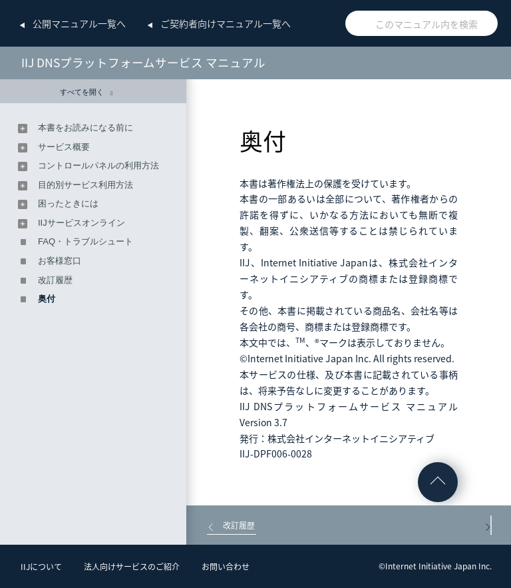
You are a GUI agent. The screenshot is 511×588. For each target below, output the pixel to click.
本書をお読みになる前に (85, 128)
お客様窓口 (59, 261)
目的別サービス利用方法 (85, 185)
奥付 (46, 299)
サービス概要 (64, 147)
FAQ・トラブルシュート (85, 241)
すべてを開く (86, 92)
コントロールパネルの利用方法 (98, 165)
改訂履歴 (55, 280)
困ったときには (68, 203)
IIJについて (41, 567)
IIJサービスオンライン (81, 223)
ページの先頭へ (438, 482)
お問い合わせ (226, 567)
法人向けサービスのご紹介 (132, 567)
